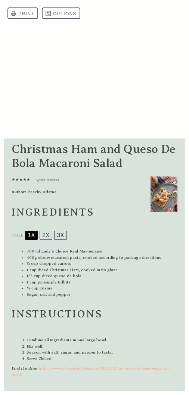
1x (31, 235)
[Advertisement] (94, 82)
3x (60, 235)
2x (46, 235)
